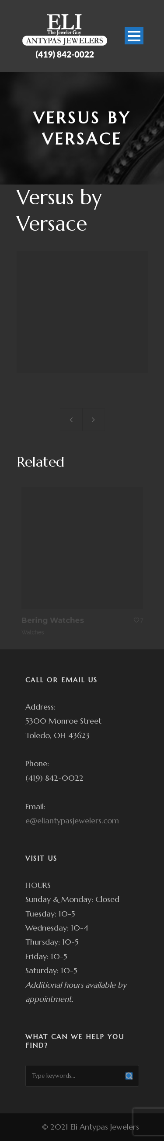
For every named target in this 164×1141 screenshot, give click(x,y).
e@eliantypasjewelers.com (72, 820)
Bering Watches (53, 618)
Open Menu (134, 35)
